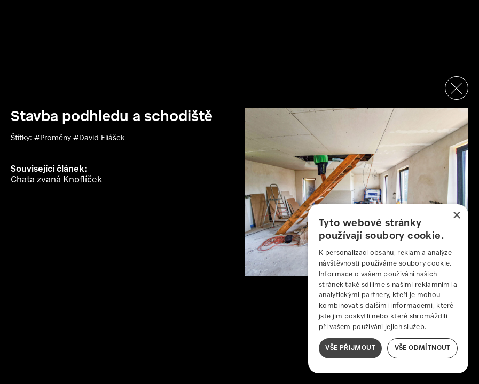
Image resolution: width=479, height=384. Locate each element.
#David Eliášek (99, 138)
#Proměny (53, 138)
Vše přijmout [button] (350, 348)
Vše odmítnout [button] (423, 348)
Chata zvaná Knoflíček (56, 180)
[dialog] (388, 288)
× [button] (456, 216)
